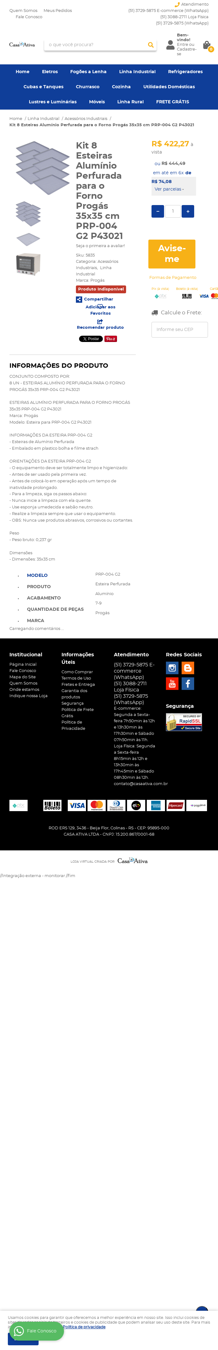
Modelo (37, 575)
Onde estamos (24, 690)
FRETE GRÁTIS (172, 102)
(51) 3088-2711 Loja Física (184, 17)
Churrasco (87, 87)
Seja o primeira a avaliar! (100, 246)
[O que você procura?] (151, 45)
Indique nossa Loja (28, 696)
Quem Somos (23, 11)
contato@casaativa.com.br (141, 784)
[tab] (55, 575)
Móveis (97, 102)
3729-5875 (182, 23)
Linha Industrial (137, 72)
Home (22, 72)
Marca (35, 621)
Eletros (50, 72)
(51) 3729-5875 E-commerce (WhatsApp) (168, 11)
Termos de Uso (76, 678)
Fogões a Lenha (88, 72)
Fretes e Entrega (78, 685)
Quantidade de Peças (55, 609)
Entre (182, 45)
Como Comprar (77, 672)
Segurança (72, 704)
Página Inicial (22, 665)
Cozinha (121, 87)
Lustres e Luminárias (53, 102)
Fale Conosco (29, 17)
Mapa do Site (22, 677)
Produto (39, 587)
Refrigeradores (185, 72)
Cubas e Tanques (43, 87)
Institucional (25, 654)
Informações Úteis (77, 658)
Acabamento (44, 598)
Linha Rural (130, 102)
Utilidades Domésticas (169, 87)
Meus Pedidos (58, 11)
